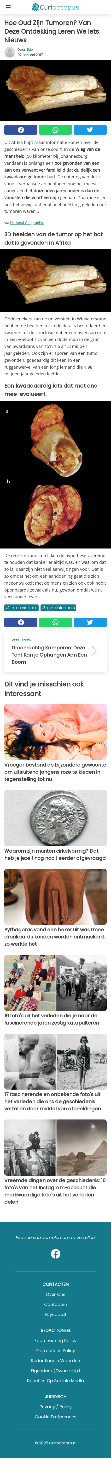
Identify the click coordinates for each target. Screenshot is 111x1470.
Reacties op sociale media (55, 1381)
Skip (29, 49)
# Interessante (21, 608)
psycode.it (55, 1314)
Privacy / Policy (56, 1407)
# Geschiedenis (58, 608)
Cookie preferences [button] (55, 1417)
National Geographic (27, 222)
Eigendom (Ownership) (55, 1371)
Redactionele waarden (55, 1361)
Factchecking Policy (55, 1341)
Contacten (55, 1304)
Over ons (55, 1294)
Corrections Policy (55, 1351)
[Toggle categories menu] (8, 7)
